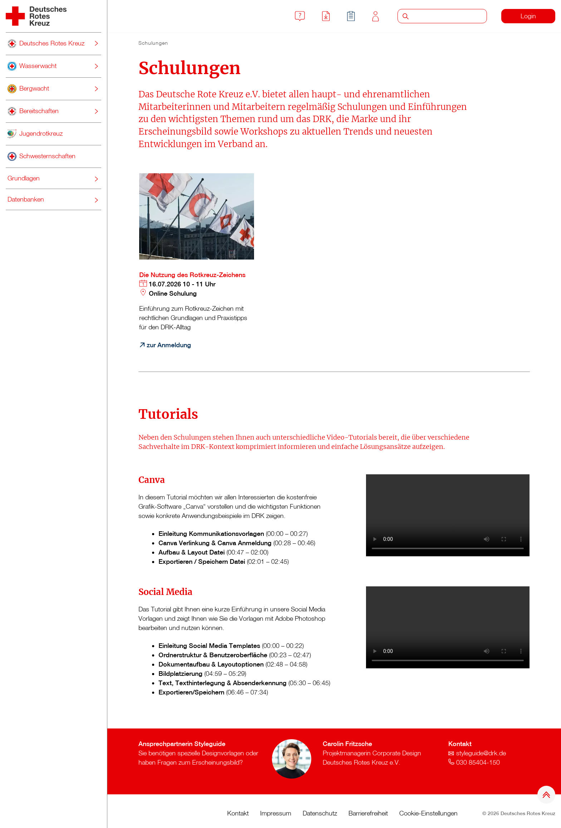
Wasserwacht (32, 66)
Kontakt (375, 16)
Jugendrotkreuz (35, 134)
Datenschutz (320, 813)
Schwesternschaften (41, 156)
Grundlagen (24, 178)
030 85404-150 (478, 762)
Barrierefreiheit (368, 813)
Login (528, 16)
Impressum (275, 813)
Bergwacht (28, 88)
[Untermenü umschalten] (96, 43)
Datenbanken (26, 199)
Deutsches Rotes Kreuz (46, 43)
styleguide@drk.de (481, 753)
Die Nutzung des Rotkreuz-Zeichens (192, 275)
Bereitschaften (33, 111)
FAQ (300, 16)
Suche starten (405, 16)
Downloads (326, 16)
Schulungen (351, 16)
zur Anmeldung (169, 345)
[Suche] (450, 16)
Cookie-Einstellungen (428, 813)
